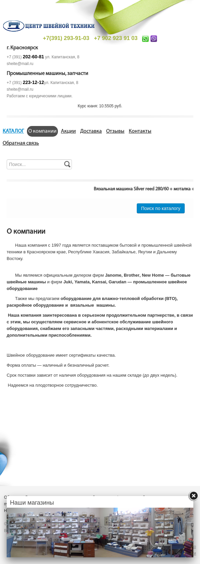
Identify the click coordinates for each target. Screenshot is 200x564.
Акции (68, 131)
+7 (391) (25, 57)
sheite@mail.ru (20, 63)
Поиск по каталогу (160, 208)
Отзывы (115, 131)
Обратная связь (21, 143)
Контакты (140, 131)
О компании (42, 131)
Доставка (91, 131)
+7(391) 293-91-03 (66, 38)
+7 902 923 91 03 (115, 38)
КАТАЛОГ (13, 131)
